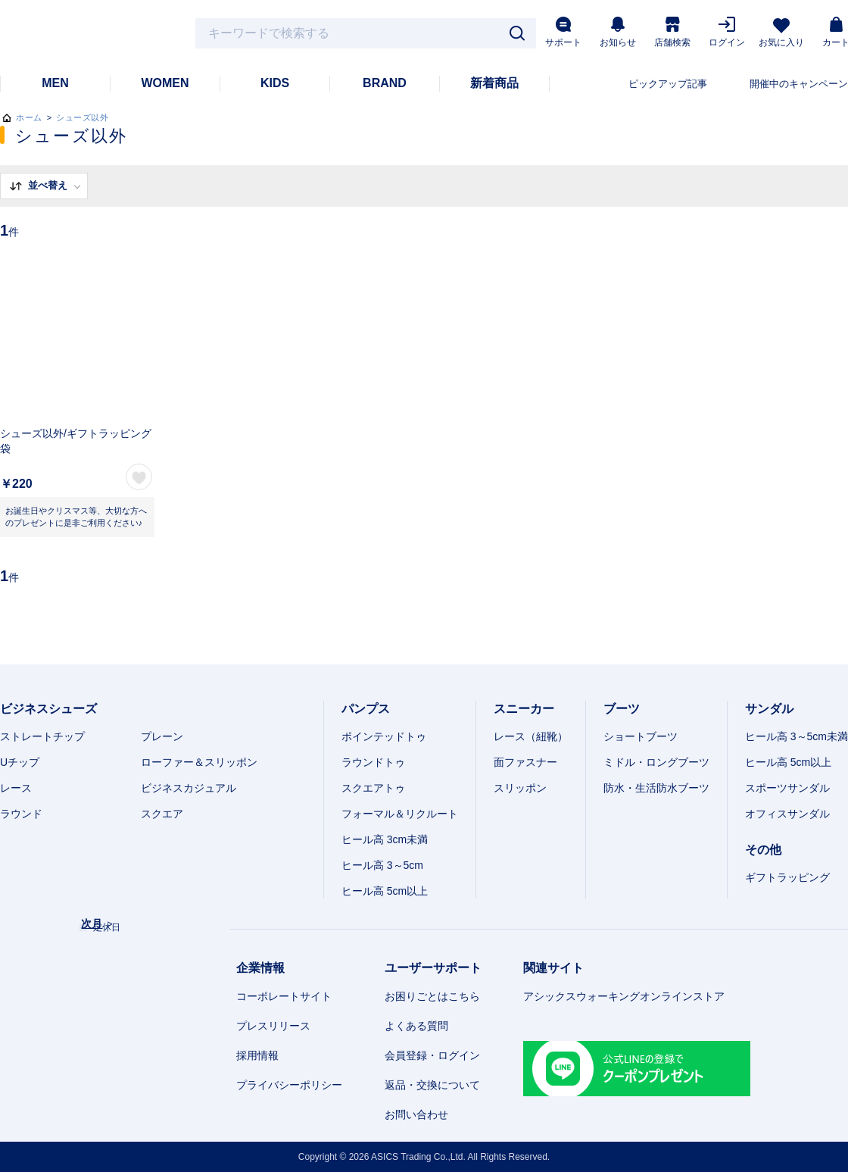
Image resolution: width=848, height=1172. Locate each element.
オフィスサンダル (787, 814)
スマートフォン (816, 1151)
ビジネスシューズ (48, 708)
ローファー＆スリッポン (199, 762)
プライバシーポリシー (289, 1085)
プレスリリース (273, 1026)
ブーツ (621, 708)
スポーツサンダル (787, 788)
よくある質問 (416, 1026)
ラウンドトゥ (373, 762)
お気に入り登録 (139, 477)
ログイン (727, 32)
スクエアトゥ (373, 788)
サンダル (769, 708)
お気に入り (781, 33)
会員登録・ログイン (432, 1055)
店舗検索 (672, 32)
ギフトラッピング (787, 877)
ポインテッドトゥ (383, 736)
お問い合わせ (416, 1114)
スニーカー (524, 708)
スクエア (162, 814)
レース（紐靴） (531, 736)
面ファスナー (525, 762)
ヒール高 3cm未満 (384, 839)
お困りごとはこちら (432, 996)
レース (16, 788)
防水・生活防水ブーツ (656, 788)
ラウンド (21, 814)
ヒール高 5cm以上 (384, 891)
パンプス (365, 708)
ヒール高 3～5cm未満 (796, 736)
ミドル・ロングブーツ (656, 762)
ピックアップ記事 (667, 83)
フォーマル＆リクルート (399, 814)
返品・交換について (432, 1085)
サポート (563, 32)
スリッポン (520, 788)
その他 (763, 849)
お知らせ (618, 32)
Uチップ (19, 762)
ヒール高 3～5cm (382, 865)
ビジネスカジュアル (188, 788)
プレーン (162, 736)
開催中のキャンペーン (799, 83)
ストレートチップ (42, 736)
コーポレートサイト (284, 996)
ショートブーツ (640, 736)
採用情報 (257, 1055)
